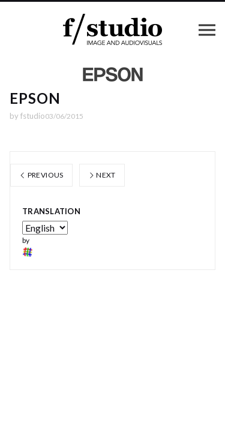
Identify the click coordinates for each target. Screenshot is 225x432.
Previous (41, 174)
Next (102, 174)
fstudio (32, 116)
